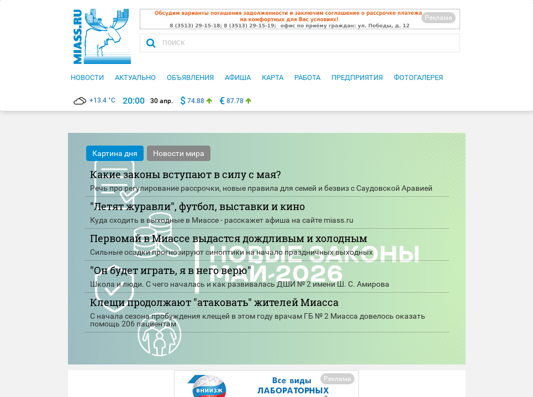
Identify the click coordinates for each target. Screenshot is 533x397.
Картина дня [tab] (115, 153)
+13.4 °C (94, 100)
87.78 (235, 101)
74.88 (195, 101)
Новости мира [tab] (178, 153)
